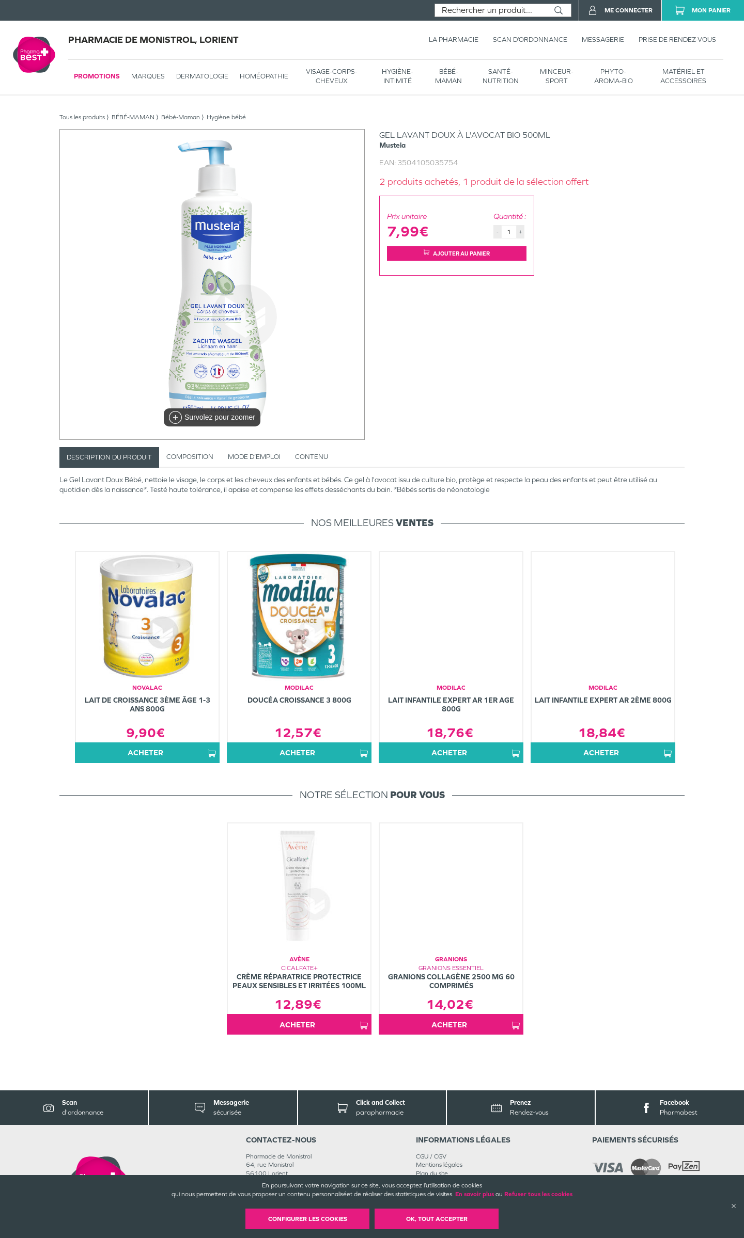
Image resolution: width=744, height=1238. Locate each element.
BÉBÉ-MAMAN (448, 76)
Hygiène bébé (226, 117)
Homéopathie (264, 76)
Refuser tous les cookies (538, 1194)
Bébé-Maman (180, 117)
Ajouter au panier (457, 253)
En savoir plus (474, 1194)
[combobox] (490, 10)
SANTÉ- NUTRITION (501, 76)
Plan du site (432, 1173)
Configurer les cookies (307, 1219)
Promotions (97, 76)
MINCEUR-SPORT (557, 76)
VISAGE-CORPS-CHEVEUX (332, 76)
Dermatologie (202, 76)
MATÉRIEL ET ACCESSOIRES (683, 76)
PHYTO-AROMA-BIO (613, 76)
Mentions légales (439, 1164)
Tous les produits (82, 117)
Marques (148, 76)
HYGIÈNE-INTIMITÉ (397, 76)
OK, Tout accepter (437, 1219)
